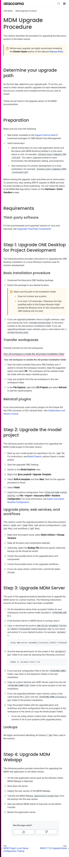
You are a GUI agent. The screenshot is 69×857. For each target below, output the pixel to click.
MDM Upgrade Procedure (26, 11)
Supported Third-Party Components (34, 229)
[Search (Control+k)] (59, 3)
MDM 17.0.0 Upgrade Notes (53, 848)
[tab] (33, 354)
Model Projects (34, 456)
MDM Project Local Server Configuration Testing (15, 849)
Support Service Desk (45, 135)
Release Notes (56, 51)
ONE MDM (8, 11)
